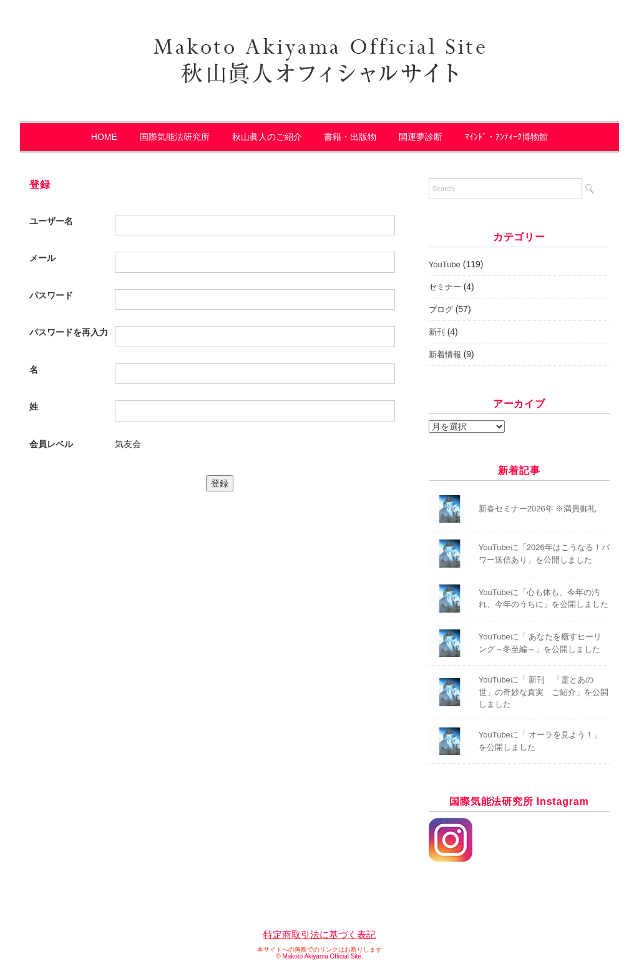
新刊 (437, 332)
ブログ (441, 309)
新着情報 (445, 354)
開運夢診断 (420, 137)
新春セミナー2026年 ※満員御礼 (538, 508)
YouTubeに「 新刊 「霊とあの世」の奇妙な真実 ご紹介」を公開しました (543, 692)
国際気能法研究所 (175, 137)
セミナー (445, 287)
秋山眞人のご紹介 (267, 137)
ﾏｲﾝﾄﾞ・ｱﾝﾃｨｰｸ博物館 (506, 137)
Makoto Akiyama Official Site (321, 956)
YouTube (445, 264)
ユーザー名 (51, 221)
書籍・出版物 (350, 137)
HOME (104, 137)
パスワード (51, 295)
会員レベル (51, 444)
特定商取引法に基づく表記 (319, 934)
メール (42, 258)
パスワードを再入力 (68, 332)
